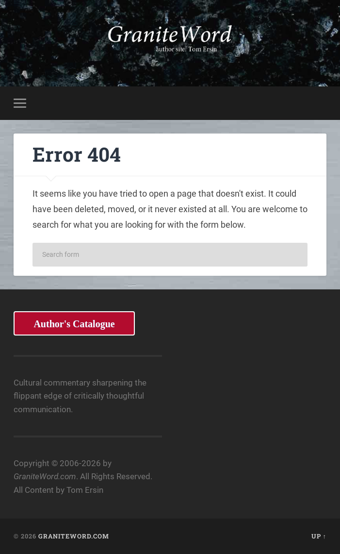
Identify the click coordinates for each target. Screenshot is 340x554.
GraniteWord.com (73, 536)
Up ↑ (318, 536)
